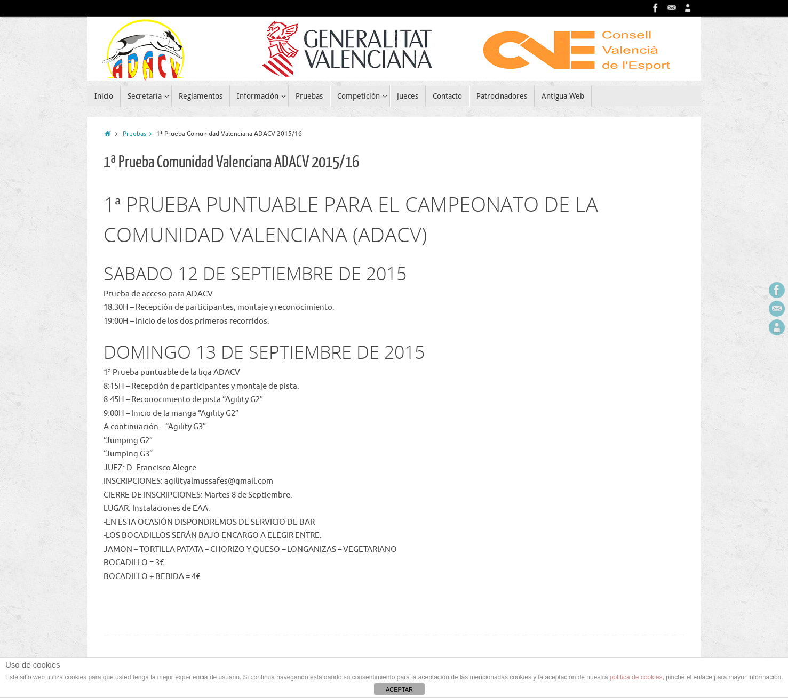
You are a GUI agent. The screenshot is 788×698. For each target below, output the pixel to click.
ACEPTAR (399, 689)
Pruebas (140, 134)
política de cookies (636, 677)
